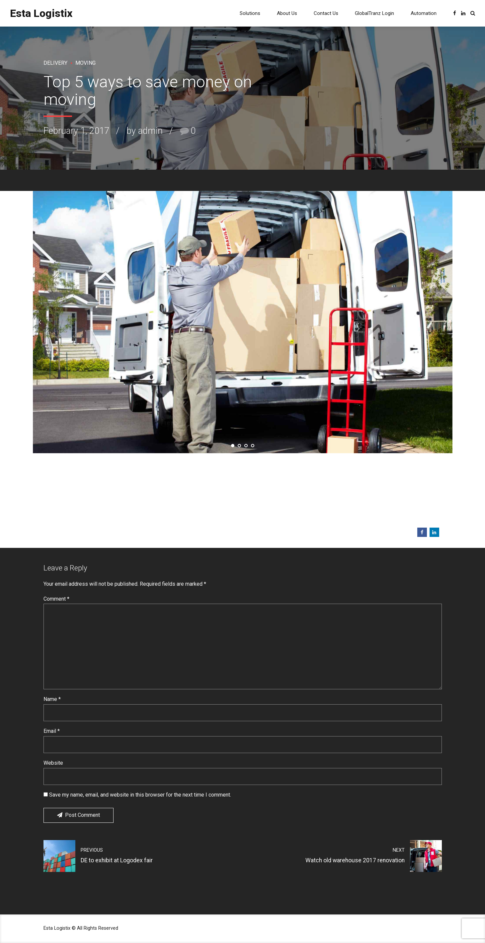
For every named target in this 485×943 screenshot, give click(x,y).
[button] (40, 322)
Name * (52, 699)
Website (53, 763)
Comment (56, 599)
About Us (287, 13)
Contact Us (326, 13)
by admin (144, 131)
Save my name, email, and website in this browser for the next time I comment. (140, 795)
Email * (51, 731)
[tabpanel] (242, 322)
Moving (85, 63)
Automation (424, 13)
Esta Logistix (41, 13)
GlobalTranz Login (374, 13)
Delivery (55, 63)
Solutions (250, 13)
